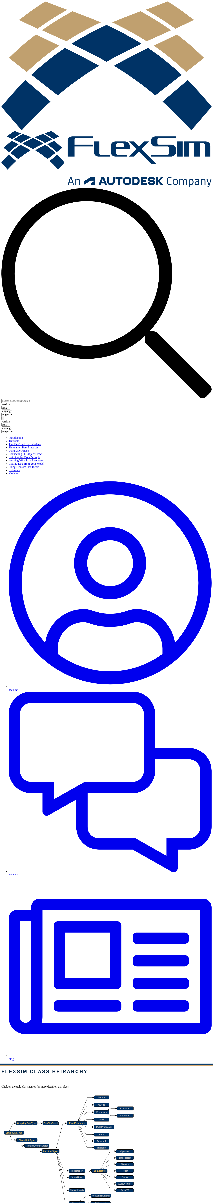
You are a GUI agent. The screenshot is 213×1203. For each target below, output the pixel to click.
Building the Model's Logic (24, 457)
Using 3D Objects (19, 450)
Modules (14, 473)
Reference (14, 470)
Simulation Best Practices (23, 447)
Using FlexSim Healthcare (24, 466)
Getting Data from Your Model (26, 463)
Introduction (16, 437)
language (6, 411)
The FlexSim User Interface (25, 444)
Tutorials (14, 440)
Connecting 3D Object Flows (25, 453)
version (5, 404)
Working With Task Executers (26, 460)
